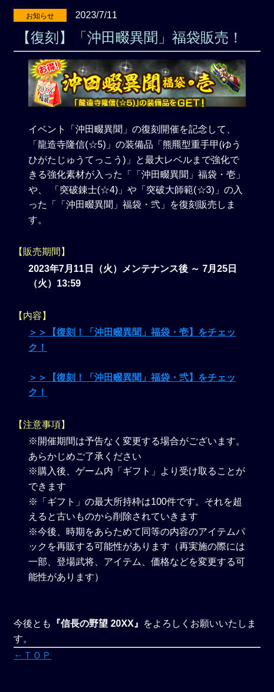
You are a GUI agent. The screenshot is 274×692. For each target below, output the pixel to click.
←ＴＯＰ (32, 655)
